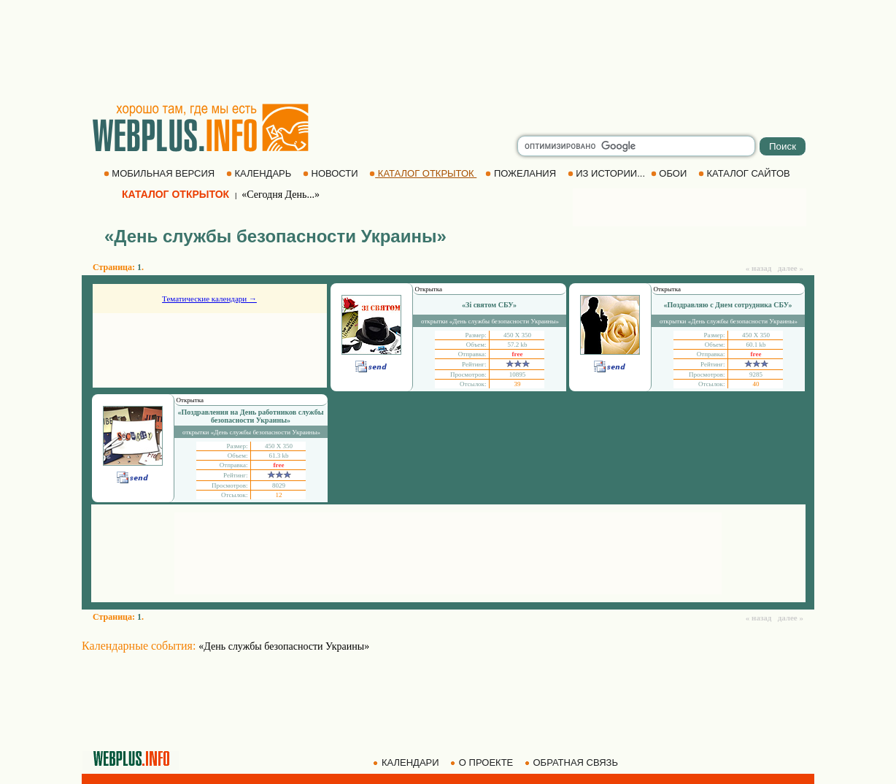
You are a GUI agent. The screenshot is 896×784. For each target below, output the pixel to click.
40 (756, 384)
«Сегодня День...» (280, 194)
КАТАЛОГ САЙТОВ (745, 173)
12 (279, 495)
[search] (636, 146)
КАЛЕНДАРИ (407, 762)
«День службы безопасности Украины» (283, 646)
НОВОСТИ (331, 173)
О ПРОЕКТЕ (483, 762)
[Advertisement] (448, 51)
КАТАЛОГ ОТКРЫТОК (422, 173)
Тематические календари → (209, 298)
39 (517, 384)
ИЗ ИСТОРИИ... (608, 173)
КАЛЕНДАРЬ (260, 173)
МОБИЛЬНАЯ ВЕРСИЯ (160, 173)
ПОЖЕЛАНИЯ (521, 173)
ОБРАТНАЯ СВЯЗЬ (573, 762)
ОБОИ (670, 173)
